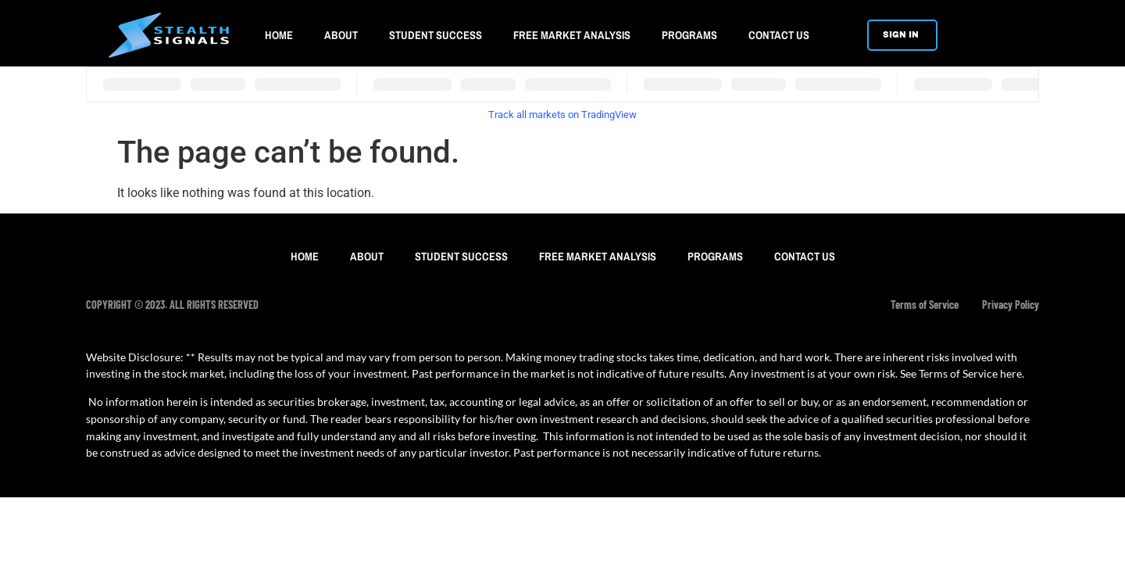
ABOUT (341, 34)
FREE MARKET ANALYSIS (571, 34)
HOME (279, 34)
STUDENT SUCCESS (435, 34)
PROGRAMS (689, 34)
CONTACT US (778, 34)
